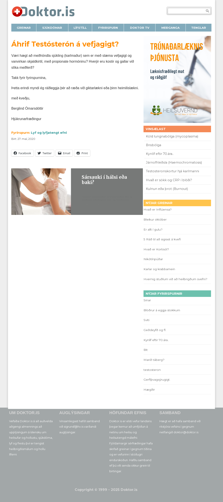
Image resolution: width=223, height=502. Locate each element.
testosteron (152, 369)
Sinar (147, 300)
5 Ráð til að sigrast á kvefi (163, 239)
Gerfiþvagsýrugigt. (157, 379)
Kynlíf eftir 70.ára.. (160, 154)
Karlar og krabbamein (159, 269)
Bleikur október (155, 219)
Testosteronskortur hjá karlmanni (172, 171)
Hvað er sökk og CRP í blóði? (169, 180)
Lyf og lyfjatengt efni (49, 133)
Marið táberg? (154, 359)
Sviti (146, 320)
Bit (146, 349)
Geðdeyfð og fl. (155, 330)
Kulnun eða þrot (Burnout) (167, 189)
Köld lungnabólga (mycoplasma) (172, 136)
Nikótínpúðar (153, 259)
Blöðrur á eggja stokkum (162, 310)
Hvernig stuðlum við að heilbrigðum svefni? (175, 279)
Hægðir (149, 389)
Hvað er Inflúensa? (158, 209)
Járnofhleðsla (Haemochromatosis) (174, 162)
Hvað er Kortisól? (157, 249)
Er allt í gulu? (154, 229)
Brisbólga (153, 145)
